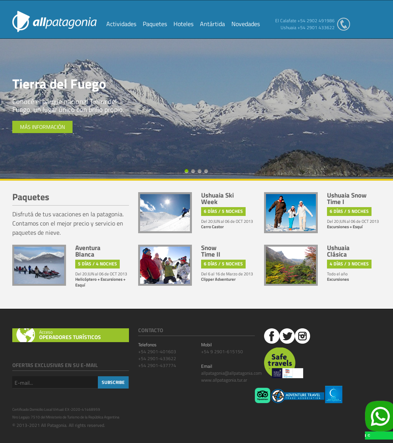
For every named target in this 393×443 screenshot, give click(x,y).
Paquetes (155, 24)
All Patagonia (54, 21)
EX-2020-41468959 (82, 409)
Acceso (84, 334)
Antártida (212, 24)
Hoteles (183, 24)
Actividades (121, 24)
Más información (42, 127)
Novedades (245, 24)
